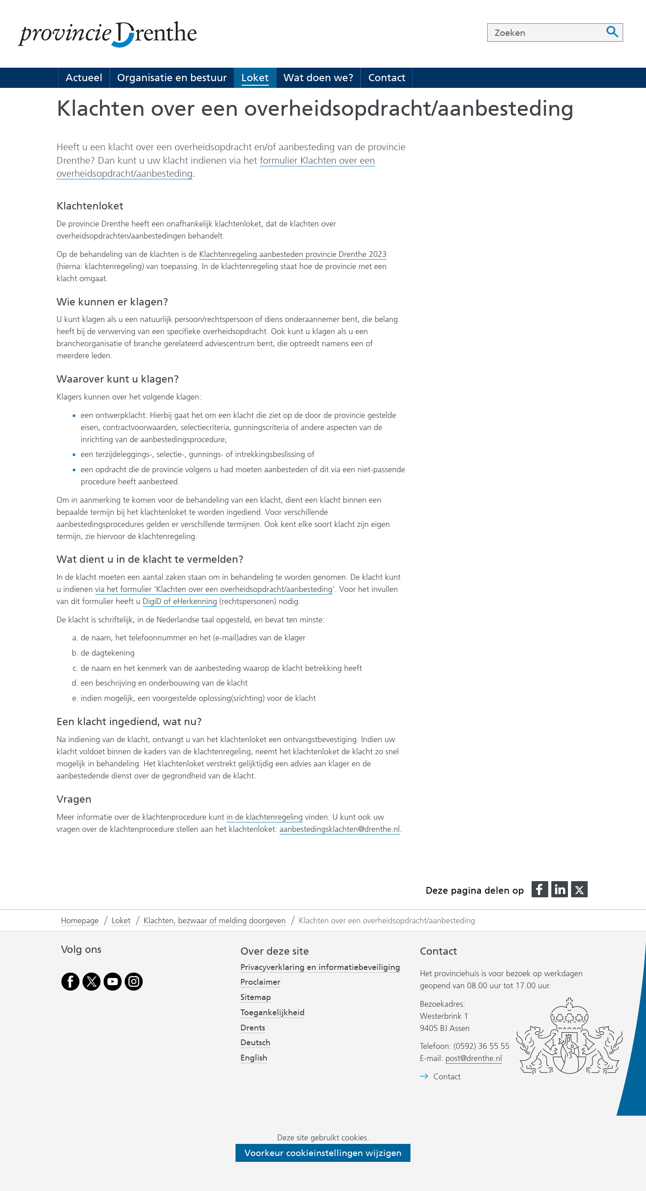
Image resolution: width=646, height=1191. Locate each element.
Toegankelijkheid (272, 1012)
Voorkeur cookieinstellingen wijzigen (323, 1153)
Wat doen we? (319, 77)
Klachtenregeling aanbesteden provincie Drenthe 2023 (293, 254)
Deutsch (255, 1043)
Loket (255, 77)
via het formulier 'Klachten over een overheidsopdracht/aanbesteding (213, 589)
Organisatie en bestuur (172, 77)
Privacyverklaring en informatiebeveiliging (320, 967)
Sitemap (255, 997)
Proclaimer (260, 982)
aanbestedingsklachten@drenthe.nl (339, 829)
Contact (387, 77)
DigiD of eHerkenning (180, 601)
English (253, 1058)
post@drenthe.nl (473, 1058)
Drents (252, 1028)
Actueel (83, 77)
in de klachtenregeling (265, 817)
